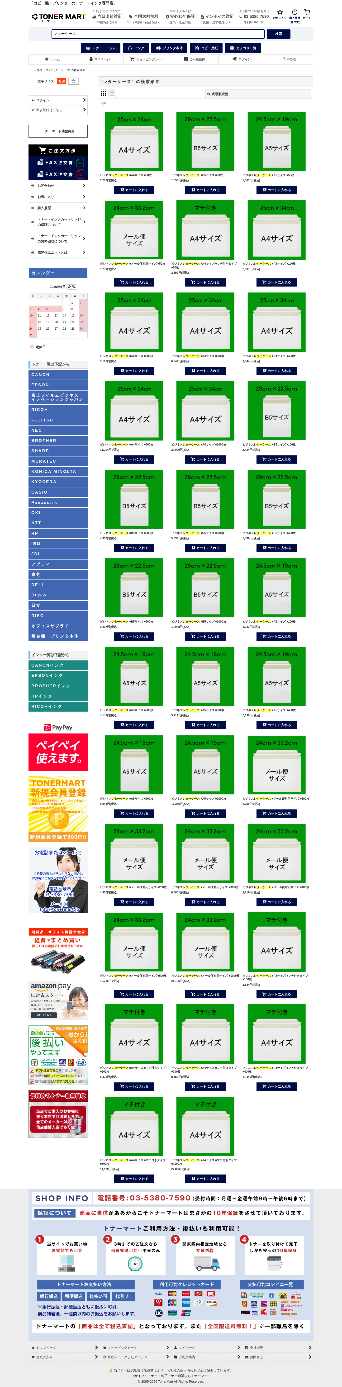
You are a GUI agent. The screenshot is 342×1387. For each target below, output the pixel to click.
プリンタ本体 (169, 48)
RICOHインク (46, 706)
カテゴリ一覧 (243, 48)
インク (136, 48)
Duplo (39, 595)
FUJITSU (42, 420)
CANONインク (47, 665)
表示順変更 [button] (217, 94)
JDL (36, 553)
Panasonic (44, 502)
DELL (38, 584)
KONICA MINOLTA (53, 471)
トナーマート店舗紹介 (58, 131)
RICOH (39, 409)
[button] (290, 59)
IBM (36, 543)
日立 (36, 605)
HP (34, 533)
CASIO (39, 492)
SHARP (40, 450)
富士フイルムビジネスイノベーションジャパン (57, 397)
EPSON (40, 384)
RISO (37, 615)
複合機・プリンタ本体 (55, 636)
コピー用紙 (206, 48)
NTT (36, 522)
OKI (36, 512)
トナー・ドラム (101, 48)
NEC (36, 430)
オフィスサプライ (50, 626)
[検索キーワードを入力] (158, 34)
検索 (278, 34)
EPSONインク (47, 675)
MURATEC (44, 461)
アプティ (40, 564)
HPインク (42, 696)
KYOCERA (44, 481)
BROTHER (44, 440)
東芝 (36, 574)
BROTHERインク (51, 686)
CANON (40, 374)
